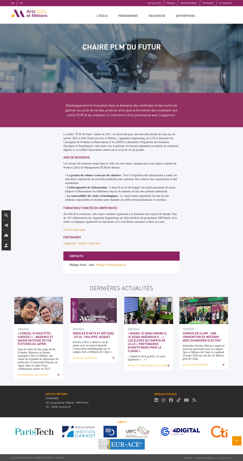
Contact (187, 457)
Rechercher (6, 215)
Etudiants (225, 3)
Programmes (129, 15)
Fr (27, 3)
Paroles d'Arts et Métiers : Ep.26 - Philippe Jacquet (92, 334)
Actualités (154, 3)
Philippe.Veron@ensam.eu (111, 264)
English (16, 3)
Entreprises (187, 15)
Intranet (208, 3)
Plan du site (225, 457)
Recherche (158, 15)
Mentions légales (205, 457)
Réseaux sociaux (6, 225)
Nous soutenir (6, 245)
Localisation (6, 235)
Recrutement (189, 3)
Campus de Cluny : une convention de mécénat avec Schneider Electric (203, 336)
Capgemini (69, 243)
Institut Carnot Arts (89, 243)
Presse (170, 3)
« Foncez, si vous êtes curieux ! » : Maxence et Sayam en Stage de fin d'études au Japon (34, 338)
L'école (103, 15)
